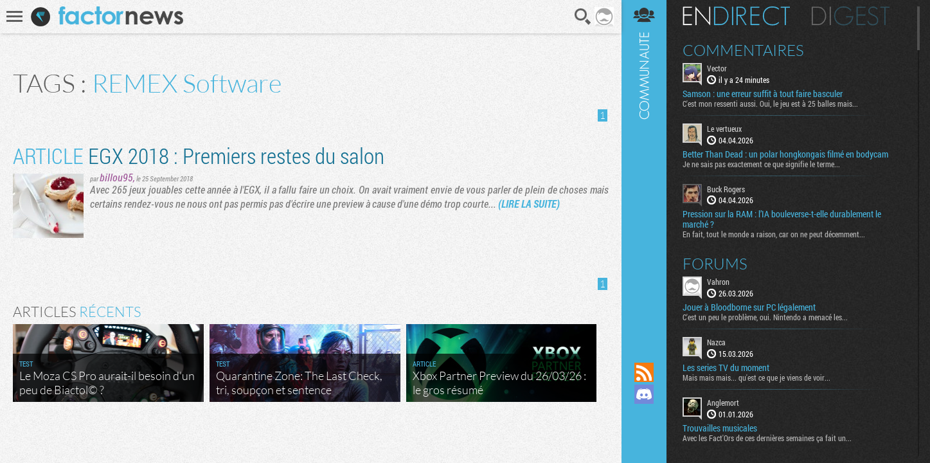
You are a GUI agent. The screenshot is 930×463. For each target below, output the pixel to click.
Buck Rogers (726, 189)
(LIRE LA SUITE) (529, 203)
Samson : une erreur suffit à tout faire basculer (763, 94)
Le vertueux (724, 128)
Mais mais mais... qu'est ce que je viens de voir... (756, 377)
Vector (717, 68)
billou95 (116, 177)
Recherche (583, 16)
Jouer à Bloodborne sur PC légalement (749, 307)
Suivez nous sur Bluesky (644, 438)
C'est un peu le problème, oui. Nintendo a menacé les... (765, 317)
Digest (850, 16)
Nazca (716, 342)
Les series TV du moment (726, 368)
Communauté (644, 168)
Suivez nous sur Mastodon (644, 416)
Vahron (718, 282)
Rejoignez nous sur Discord (644, 394)
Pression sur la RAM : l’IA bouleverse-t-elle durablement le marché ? (782, 219)
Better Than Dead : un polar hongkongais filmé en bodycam (785, 154)
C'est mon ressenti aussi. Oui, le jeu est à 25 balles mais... (770, 103)
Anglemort (723, 402)
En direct (736, 16)
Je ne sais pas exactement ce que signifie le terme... (761, 164)
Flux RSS (644, 372)
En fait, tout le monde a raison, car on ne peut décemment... (774, 234)
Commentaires (743, 50)
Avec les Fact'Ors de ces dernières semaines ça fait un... (767, 438)
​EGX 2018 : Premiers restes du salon (198, 155)
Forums (715, 263)
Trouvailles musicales (720, 428)
